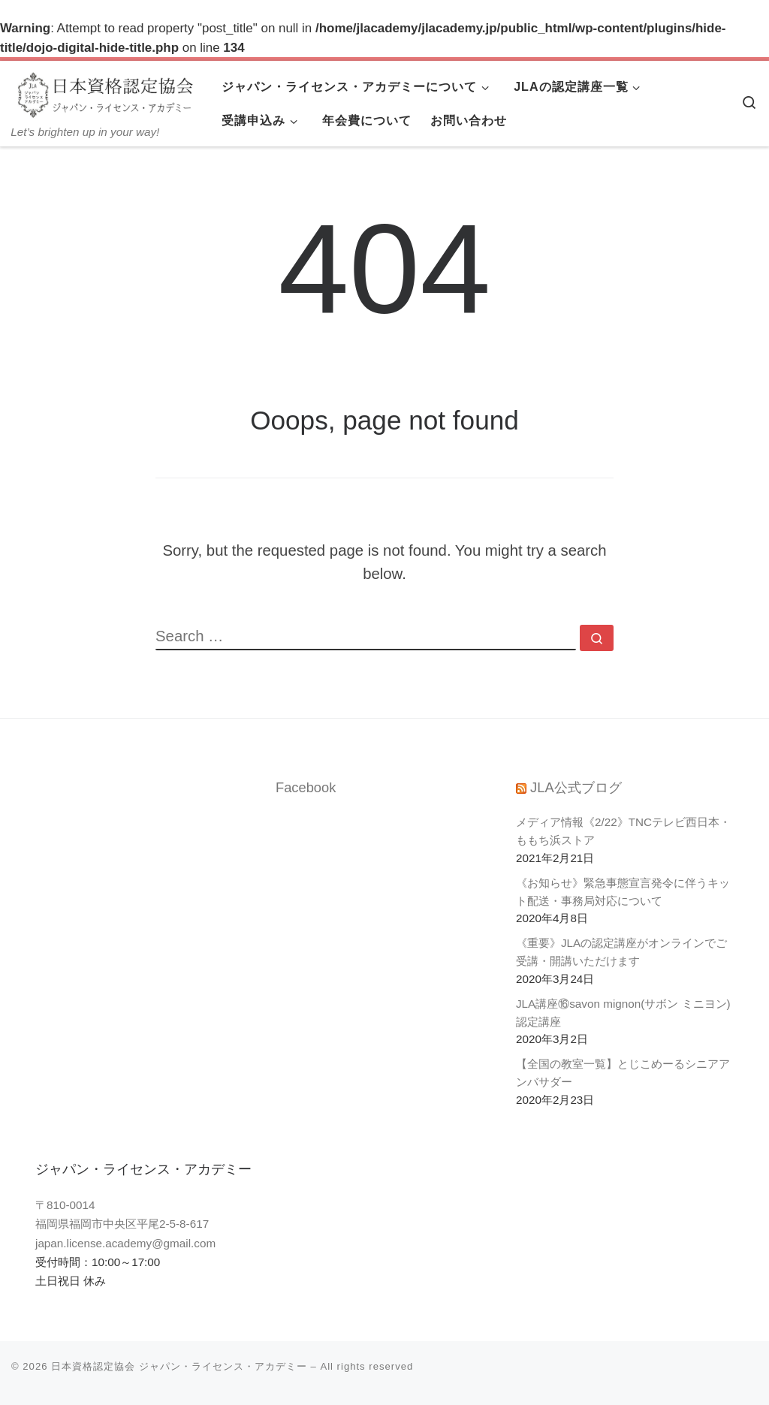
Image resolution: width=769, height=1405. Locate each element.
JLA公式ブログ (576, 787)
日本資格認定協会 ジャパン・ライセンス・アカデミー (179, 1366)
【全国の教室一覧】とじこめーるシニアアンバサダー (623, 1072)
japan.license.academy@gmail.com (125, 1243)
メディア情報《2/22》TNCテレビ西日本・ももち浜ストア (623, 831)
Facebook (306, 787)
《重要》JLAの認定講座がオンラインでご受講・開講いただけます (621, 951)
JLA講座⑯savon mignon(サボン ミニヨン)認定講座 (623, 1012)
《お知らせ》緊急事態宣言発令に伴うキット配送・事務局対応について (623, 891)
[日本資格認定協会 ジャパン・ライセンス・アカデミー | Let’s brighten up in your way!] (105, 93)
